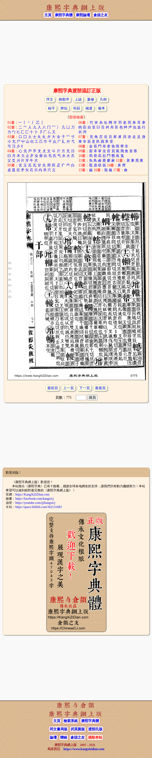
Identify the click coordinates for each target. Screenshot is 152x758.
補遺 (88, 108)
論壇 (53, 737)
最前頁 (52, 388)
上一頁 (68, 388)
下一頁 (84, 388)
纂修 (90, 99)
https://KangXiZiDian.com (32, 494)
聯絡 (63, 737)
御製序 (64, 99)
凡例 (103, 99)
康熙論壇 (83, 15)
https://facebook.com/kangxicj (34, 498)
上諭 (78, 99)
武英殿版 (78, 729)
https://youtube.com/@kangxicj (35, 502)
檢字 (51, 108)
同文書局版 (58, 729)
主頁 (47, 15)
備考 (101, 108)
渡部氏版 (95, 729)
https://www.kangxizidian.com (83, 749)
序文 (49, 99)
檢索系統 (71, 721)
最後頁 (100, 388)
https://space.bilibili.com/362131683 (38, 507)
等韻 (76, 108)
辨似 (63, 108)
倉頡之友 (100, 15)
